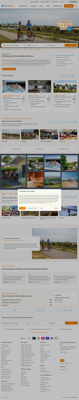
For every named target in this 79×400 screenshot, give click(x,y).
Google (32, 201)
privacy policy (49, 202)
